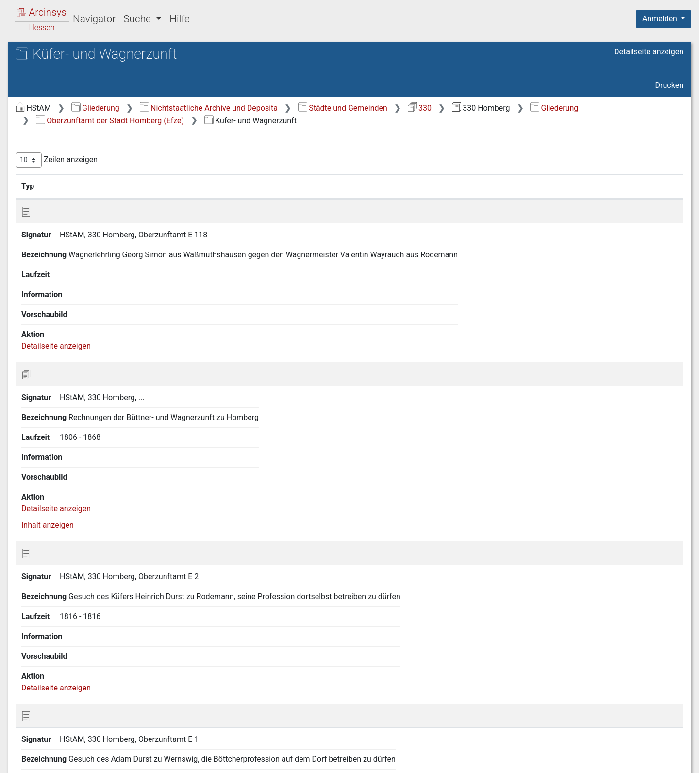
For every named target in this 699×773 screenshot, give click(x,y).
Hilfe (179, 19)
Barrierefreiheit (595, 760)
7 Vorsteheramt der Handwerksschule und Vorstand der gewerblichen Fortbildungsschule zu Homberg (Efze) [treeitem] (89, 506)
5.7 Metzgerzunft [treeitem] (71, 312)
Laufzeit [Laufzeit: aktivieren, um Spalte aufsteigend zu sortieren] (468, 186)
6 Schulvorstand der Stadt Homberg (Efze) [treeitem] (78, 472)
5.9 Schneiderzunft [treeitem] (74, 348)
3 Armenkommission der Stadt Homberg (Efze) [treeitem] (86, 163)
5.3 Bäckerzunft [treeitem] (69, 253)
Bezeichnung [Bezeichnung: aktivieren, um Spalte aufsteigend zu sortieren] (325, 186)
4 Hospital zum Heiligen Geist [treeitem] (84, 182)
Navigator (94, 19)
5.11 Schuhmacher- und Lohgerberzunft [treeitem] (83, 389)
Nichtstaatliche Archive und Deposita (372, 108)
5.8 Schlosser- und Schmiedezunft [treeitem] (74, 329)
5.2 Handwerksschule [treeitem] (79, 241)
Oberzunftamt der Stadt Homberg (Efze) (341, 120)
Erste (494, 711)
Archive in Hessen (54, 55)
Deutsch (58, 752)
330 (583, 108)
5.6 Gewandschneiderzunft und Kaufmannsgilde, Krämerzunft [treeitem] (96, 294)
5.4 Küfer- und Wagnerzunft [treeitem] (89, 265)
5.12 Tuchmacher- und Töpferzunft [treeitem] (81, 412)
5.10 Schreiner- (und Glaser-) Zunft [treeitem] (91, 365)
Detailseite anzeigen (648, 51)
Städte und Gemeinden (505, 108)
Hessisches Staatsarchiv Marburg (91, 65)
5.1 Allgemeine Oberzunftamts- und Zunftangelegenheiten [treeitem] (96, 223)
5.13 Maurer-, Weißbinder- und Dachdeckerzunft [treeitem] (94, 436)
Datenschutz (521, 760)
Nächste (629, 711)
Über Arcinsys (448, 760)
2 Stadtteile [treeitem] (53, 146)
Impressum (666, 760)
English (22, 752)
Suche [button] (138, 19)
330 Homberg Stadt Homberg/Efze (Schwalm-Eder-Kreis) (92, 86)
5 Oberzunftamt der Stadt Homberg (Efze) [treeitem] (77, 199)
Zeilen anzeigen (220, 160)
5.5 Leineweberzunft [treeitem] (77, 277)
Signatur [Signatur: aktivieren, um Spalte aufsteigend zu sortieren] (235, 186)
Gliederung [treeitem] (42, 123)
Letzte (666, 711)
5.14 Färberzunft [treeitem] (70, 454)
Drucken (669, 85)
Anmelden (660, 18)
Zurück (527, 711)
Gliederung (258, 108)
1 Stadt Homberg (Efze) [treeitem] (74, 134)
